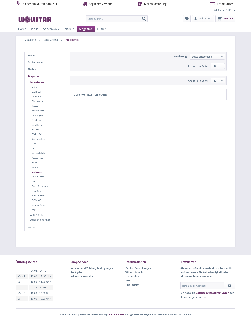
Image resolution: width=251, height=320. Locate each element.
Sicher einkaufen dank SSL (37, 3)
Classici (35, 105)
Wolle (31, 55)
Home (34, 162)
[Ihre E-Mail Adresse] (202, 285)
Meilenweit (37, 171)
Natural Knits (38, 204)
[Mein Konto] (203, 18)
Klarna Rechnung (151, 3)
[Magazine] (86, 29)
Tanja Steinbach (40, 186)
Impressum (132, 284)
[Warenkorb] (225, 18)
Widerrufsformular (82, 276)
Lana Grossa (37, 82)
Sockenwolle (35, 62)
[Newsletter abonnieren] (229, 285)
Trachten (36, 190)
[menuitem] (117, 20)
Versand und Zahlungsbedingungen (92, 268)
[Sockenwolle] (51, 29)
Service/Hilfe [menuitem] (223, 10)
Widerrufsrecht (135, 272)
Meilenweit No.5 (83, 94)
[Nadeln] (69, 29)
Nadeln (32, 69)
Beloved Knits (38, 195)
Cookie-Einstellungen (138, 268)
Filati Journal (38, 101)
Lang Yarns (36, 214)
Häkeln (35, 129)
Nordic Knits (38, 176)
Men (34, 181)
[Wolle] (35, 29)
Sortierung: (180, 56)
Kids (34, 143)
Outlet (31, 227)
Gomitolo (36, 120)
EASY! (34, 148)
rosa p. (35, 167)
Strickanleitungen (40, 219)
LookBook (36, 91)
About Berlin (38, 110)
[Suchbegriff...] (117, 18)
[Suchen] (144, 18)
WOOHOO (36, 200)
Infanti (35, 87)
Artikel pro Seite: (198, 66)
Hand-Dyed (37, 115)
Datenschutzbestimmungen (212, 292)
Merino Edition (39, 153)
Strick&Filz (37, 124)
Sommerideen (38, 138)
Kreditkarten (221, 3)
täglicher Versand (97, 4)
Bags (34, 209)
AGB (128, 280)
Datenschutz (133, 276)
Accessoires (37, 157)
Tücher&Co (37, 134)
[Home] (22, 29)
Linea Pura (37, 96)
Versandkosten (117, 314)
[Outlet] (101, 29)
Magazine (33, 76)
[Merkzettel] (187, 18)
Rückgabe (76, 272)
